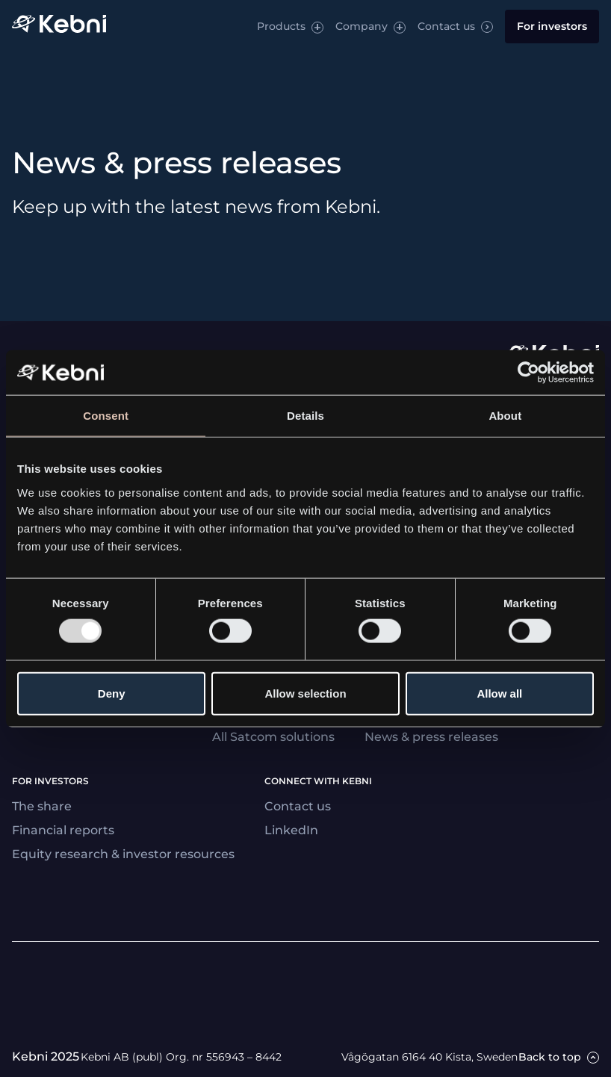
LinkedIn (291, 830)
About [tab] (505, 415)
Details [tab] (305, 415)
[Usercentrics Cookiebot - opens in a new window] (528, 372)
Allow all (499, 692)
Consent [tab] (105, 415)
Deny (111, 692)
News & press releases (431, 737)
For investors (552, 26)
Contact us (446, 26)
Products (281, 26)
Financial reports (63, 830)
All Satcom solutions (273, 737)
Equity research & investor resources (123, 854)
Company (361, 26)
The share (42, 806)
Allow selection (305, 692)
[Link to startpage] (59, 26)
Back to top (549, 1057)
